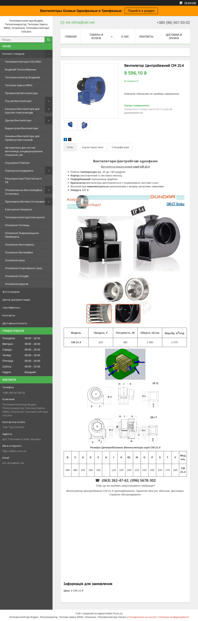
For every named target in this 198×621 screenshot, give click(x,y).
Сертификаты (11, 307)
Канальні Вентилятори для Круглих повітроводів (22, 110)
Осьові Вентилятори (18, 101)
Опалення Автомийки (19, 252)
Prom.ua (117, 613)
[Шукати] (48, 40)
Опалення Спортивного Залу (23, 268)
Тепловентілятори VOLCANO (23, 61)
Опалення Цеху (15, 260)
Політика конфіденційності (174, 617)
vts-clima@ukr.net (13, 463)
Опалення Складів (16, 276)
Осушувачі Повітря (17, 163)
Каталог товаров (13, 54)
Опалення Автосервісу (19, 244)
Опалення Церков (16, 284)
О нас (125, 36)
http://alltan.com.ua (14, 451)
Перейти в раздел (141, 11)
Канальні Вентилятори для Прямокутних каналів (22, 138)
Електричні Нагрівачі (18, 209)
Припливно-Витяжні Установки (25, 201)
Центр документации (16, 299)
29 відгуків (190, 2)
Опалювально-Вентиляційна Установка (23, 191)
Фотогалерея (11, 292)
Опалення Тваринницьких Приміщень (22, 234)
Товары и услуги (96, 36)
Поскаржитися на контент (142, 617)
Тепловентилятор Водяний (22, 77)
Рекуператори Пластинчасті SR (23, 180)
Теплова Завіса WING (18, 85)
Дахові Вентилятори (18, 120)
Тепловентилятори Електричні (25, 217)
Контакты (8, 315)
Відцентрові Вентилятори (21, 128)
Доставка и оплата (14, 323)
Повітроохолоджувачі (19, 170)
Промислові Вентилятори (21, 93)
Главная (71, 36)
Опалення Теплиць (17, 225)
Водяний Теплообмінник (20, 69)
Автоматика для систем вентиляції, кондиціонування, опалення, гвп (24, 151)
